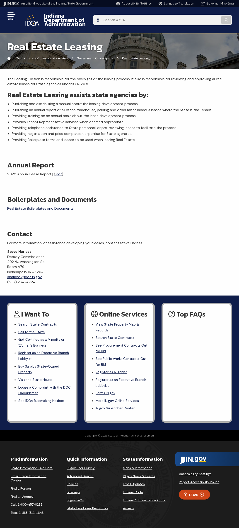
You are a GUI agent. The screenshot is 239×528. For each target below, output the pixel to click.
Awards (128, 505)
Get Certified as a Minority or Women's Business (42, 336)
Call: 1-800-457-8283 (26, 501)
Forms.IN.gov (106, 389)
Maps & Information (137, 465)
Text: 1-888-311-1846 (27, 509)
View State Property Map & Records (118, 319)
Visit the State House (36, 375)
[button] (134, 3)
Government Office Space (95, 51)
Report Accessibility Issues (199, 478)
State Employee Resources (87, 505)
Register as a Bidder (112, 367)
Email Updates (134, 481)
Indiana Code (133, 489)
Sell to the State (31, 325)
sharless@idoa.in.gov (24, 269)
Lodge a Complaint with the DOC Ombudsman (41, 386)
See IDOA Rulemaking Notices (42, 397)
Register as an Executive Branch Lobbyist (44, 350)
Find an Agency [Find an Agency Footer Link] (22, 493)
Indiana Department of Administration (91, 16)
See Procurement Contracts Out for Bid (119, 342)
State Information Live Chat (32, 465)
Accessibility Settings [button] (195, 471)
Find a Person (21, 485)
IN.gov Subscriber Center (116, 405)
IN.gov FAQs (75, 497)
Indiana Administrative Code (144, 497)
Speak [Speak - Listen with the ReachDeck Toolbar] (193, 491)
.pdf (58, 166)
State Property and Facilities (48, 51)
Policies (72, 481)
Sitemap (73, 489)
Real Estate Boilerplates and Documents (40, 200)
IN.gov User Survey (81, 465)
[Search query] (210, 16)
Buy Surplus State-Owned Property (39, 364)
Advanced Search (80, 473)
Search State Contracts (38, 316)
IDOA (16, 51)
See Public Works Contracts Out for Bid (118, 356)
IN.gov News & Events (139, 473)
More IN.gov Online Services (118, 397)
